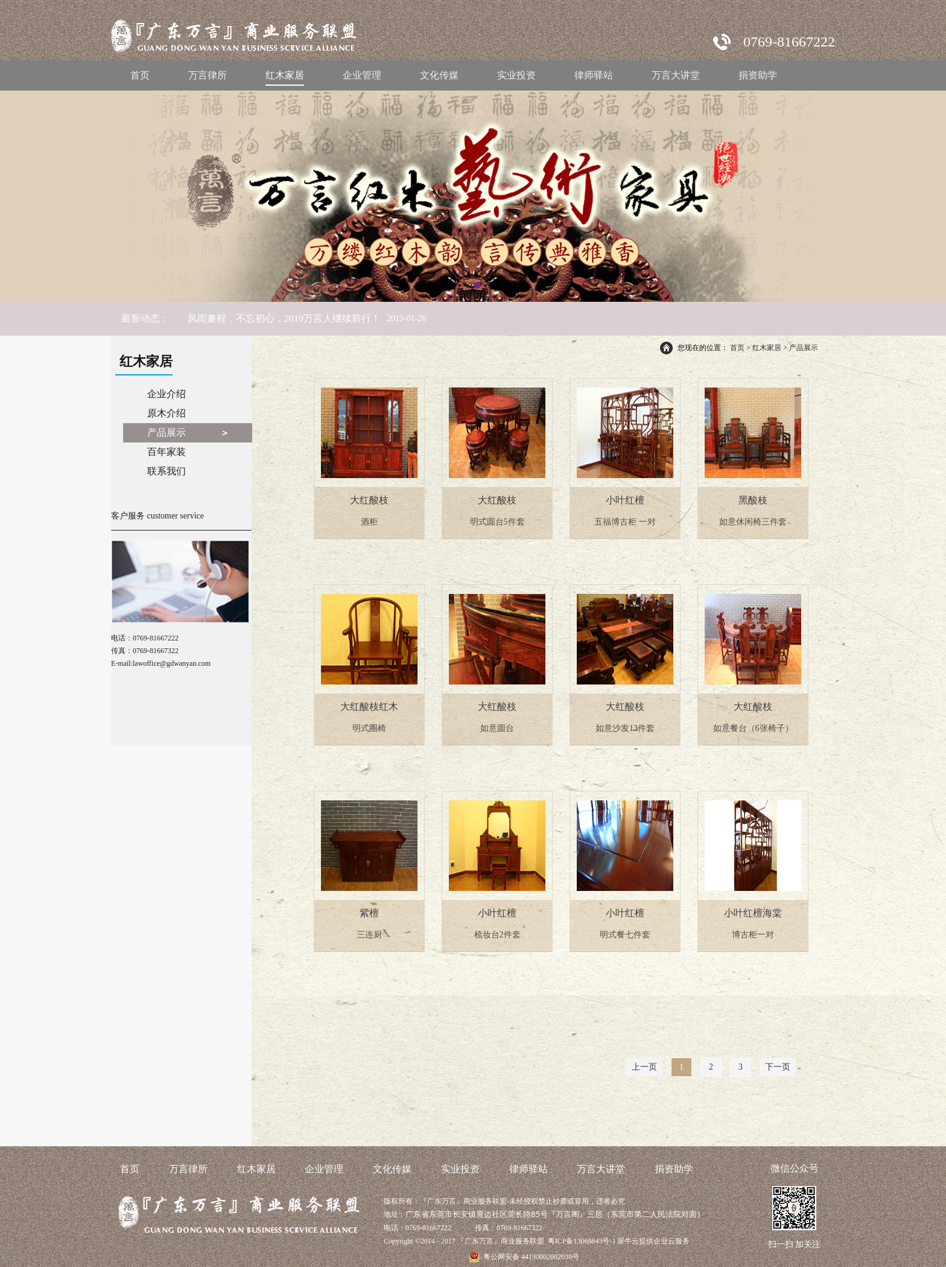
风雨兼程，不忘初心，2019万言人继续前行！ (284, 318)
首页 (140, 75)
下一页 (777, 1066)
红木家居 (766, 347)
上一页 (644, 1066)
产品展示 (803, 347)
